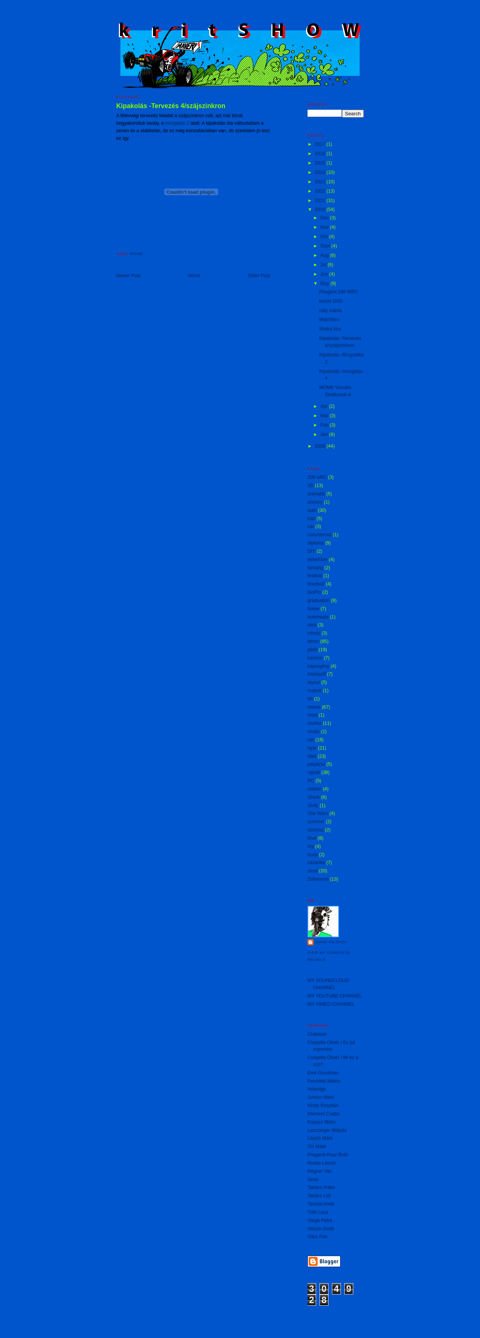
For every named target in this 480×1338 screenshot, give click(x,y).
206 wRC (317, 477)
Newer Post (128, 275)
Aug (325, 255)
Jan (324, 434)
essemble (317, 559)
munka (314, 723)
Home (194, 275)
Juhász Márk (321, 1097)
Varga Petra (320, 1220)
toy (311, 846)
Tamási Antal (321, 1204)
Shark (314, 797)
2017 (320, 144)
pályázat (316, 764)
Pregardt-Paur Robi (328, 1154)
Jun (324, 274)
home (313, 608)
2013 (320, 181)
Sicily (313, 805)
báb (311, 518)
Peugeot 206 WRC (338, 291)
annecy (315, 502)
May (325, 283)
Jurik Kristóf (331, 942)
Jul (323, 264)
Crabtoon (317, 1034)
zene (313, 870)
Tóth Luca (318, 1212)
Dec (325, 217)
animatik (316, 493)
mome (136, 254)
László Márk (320, 1138)
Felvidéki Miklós (324, 1081)
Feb (325, 425)
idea (312, 625)
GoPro (314, 592)
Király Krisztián (323, 1105)
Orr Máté (317, 1146)
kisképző (317, 674)
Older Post (259, 275)
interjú (314, 633)
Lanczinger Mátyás (327, 1130)
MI (310, 698)
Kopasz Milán (322, 1122)
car (311, 526)
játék (312, 649)
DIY (311, 551)
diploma (316, 543)
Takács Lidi (319, 1195)
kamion (315, 658)
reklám (314, 789)
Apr (324, 406)
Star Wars (318, 813)
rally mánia (330, 310)
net (311, 739)
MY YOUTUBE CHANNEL (335, 996)
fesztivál (316, 584)
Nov (325, 227)
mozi (312, 715)
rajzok (314, 772)
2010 (320, 209)
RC (311, 780)
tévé (312, 838)
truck (313, 854)
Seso (313, 1179)
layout (314, 682)
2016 (320, 153)
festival (315, 575)
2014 (320, 172)
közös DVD (330, 301)
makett (314, 690)
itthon (313, 641)
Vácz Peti (317, 1236)
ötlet (312, 756)
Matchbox (329, 319)
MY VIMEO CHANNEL (331, 1004)
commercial (320, 534)
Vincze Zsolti (321, 1228)
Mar (325, 415)
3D (311, 485)
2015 (320, 163)
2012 (320, 191)
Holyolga (317, 1089)
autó (312, 510)
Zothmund (318, 879)
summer (316, 821)
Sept (325, 246)
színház (316, 830)
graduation (319, 600)
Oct (324, 236)
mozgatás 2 (177, 123)
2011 (320, 200)
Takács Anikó (321, 1187)
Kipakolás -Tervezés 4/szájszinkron (170, 106)
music (314, 731)
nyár (312, 748)
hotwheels (318, 617)
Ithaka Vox (330, 329)
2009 (320, 446)
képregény (318, 666)
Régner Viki (320, 1171)
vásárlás (316, 862)
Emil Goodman (323, 1073)
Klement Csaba (323, 1113)
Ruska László (322, 1163)
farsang (315, 567)
